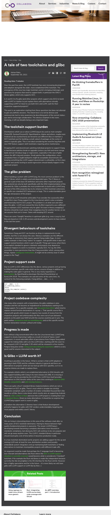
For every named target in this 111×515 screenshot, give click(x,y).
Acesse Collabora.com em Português (17, 497)
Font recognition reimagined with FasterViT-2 (88, 139)
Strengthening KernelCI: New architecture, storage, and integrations (88, 122)
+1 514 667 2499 (99, 487)
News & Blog (13, 25)
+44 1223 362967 (98, 485)
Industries (58, 485)
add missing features (33, 347)
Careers (57, 487)
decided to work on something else (28, 285)
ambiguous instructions (25, 218)
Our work (42, 487)
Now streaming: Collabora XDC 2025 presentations (86, 84)
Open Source (43, 490)
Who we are (43, 483)
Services (58, 483)
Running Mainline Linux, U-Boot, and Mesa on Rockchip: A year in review (88, 67)
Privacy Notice (37, 509)
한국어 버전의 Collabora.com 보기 (16, 494)
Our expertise (43, 485)
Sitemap (44, 509)
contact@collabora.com (97, 490)
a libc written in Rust (19, 361)
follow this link (71, 506)
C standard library (11, 363)
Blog (20, 25)
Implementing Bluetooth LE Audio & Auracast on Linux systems (87, 102)
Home (5, 25)
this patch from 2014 (46, 273)
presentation (9, 239)
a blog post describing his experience (39, 312)
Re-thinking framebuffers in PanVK (87, 49)
